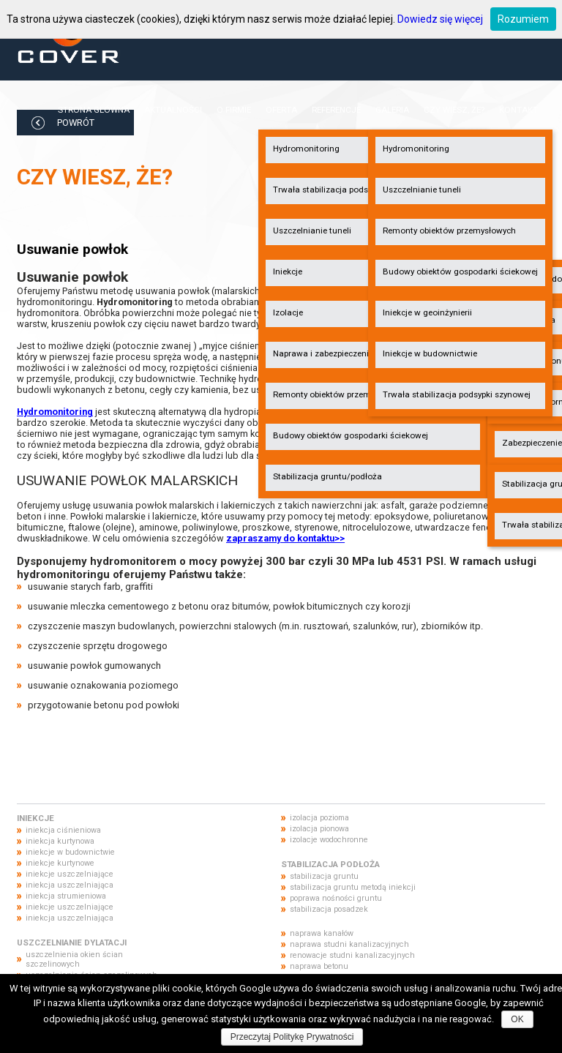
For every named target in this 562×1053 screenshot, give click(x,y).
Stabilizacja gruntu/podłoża (327, 476)
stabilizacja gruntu (324, 876)
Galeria (392, 110)
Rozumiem (523, 19)
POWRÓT (75, 122)
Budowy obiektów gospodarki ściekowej (350, 435)
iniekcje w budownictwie (70, 852)
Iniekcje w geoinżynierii (427, 312)
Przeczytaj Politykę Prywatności (292, 1037)
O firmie (234, 110)
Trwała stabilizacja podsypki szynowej (457, 394)
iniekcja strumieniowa (66, 896)
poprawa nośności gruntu (336, 898)
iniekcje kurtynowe (60, 863)
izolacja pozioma (319, 817)
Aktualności (173, 110)
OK (517, 1019)
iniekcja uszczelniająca (69, 885)
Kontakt (518, 110)
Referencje (336, 110)
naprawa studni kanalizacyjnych (349, 944)
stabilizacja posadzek (329, 909)
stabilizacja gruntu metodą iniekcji (353, 887)
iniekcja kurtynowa (60, 841)
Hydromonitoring (416, 148)
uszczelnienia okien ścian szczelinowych (74, 959)
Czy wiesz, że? (454, 110)
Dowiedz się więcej (440, 19)
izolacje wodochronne (329, 839)
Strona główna (94, 110)
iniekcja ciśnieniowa (63, 830)
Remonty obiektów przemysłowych (449, 230)
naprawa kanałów (321, 933)
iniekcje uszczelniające (69, 874)
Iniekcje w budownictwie (430, 353)
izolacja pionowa (319, 828)
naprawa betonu (319, 966)
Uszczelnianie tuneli (422, 189)
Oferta (281, 110)
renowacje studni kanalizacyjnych (352, 955)
